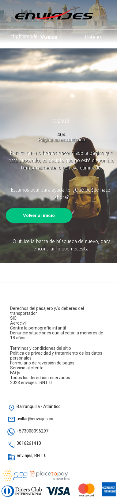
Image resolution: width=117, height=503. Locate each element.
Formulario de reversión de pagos (42, 362)
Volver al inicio (39, 215)
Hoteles (86, 36)
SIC (13, 318)
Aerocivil (18, 323)
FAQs (15, 372)
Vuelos (34, 36)
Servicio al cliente (26, 367)
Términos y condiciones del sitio (40, 348)
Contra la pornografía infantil (38, 328)
